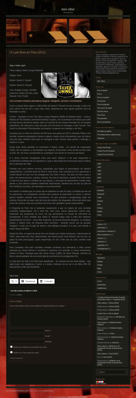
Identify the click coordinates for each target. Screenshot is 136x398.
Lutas (99, 197)
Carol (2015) (113, 354)
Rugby (99, 211)
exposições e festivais (105, 231)
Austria (100, 261)
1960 (99, 167)
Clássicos (100, 138)
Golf (98, 204)
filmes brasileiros (103, 235)
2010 (99, 181)
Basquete (100, 194)
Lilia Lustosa (102, 303)
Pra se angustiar (103, 104)
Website (48, 345)
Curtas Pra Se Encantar (106, 151)
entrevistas (101, 228)
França (100, 265)
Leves (99, 281)
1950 (99, 164)
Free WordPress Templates (77, 397)
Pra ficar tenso (102, 111)
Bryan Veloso (48, 391)
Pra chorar (101, 115)
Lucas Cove (101, 313)
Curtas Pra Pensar (104, 147)
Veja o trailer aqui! (17, 65)
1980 (99, 171)
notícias (100, 238)
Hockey (100, 208)
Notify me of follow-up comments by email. (30, 351)
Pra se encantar (103, 97)
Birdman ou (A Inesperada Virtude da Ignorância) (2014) (109, 348)
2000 (99, 178)
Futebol (100, 201)
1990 (99, 174)
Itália (99, 268)
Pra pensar (101, 101)
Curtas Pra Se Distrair (105, 154)
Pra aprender (102, 118)
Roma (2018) (114, 303)
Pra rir (99, 94)
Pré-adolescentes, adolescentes (109, 135)
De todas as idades (104, 131)
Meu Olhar (68, 9)
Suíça (99, 272)
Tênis (99, 215)
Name (48, 334)
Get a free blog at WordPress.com (17, 391)
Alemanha (101, 258)
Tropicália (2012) (119, 299)
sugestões (101, 245)
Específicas (101, 285)
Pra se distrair (102, 90)
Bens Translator (101, 384)
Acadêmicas (101, 288)
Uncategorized (102, 249)
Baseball (100, 190)
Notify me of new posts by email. (26, 357)
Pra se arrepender (104, 122)
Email (48, 340)
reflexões (100, 242)
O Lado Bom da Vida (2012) (28, 52)
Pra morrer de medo (104, 108)
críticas (19, 295)
